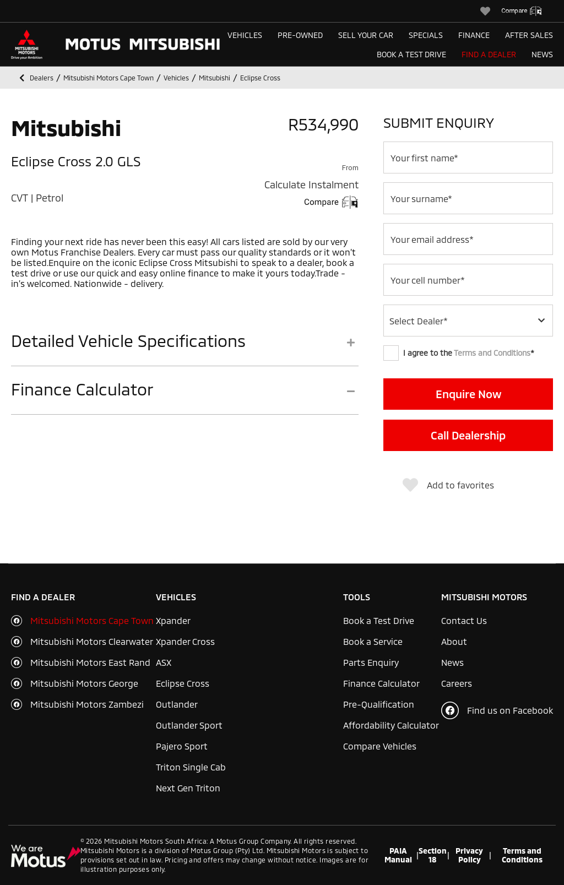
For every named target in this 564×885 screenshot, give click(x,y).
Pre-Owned (300, 35)
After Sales (529, 35)
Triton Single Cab (191, 767)
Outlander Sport (189, 725)
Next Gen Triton (188, 788)
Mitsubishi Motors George (84, 683)
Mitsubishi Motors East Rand (90, 662)
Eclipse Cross (182, 683)
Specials (426, 35)
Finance (474, 35)
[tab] (185, 348)
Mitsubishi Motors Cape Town (92, 620)
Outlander (177, 704)
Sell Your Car (365, 35)
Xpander (173, 620)
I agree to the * (458, 353)
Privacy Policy (469, 855)
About (454, 641)
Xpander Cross (185, 641)
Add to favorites (448, 485)
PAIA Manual (398, 855)
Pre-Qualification (378, 704)
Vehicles (244, 35)
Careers (456, 683)
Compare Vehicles (379, 746)
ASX (163, 662)
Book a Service (373, 641)
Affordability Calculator (391, 725)
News (542, 54)
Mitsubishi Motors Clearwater (91, 641)
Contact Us (464, 620)
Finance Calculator (381, 683)
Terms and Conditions (492, 352)
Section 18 (433, 855)
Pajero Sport (182, 746)
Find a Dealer (489, 54)
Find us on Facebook (497, 710)
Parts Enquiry (371, 662)
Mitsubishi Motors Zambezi (87, 704)
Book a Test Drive (411, 54)
